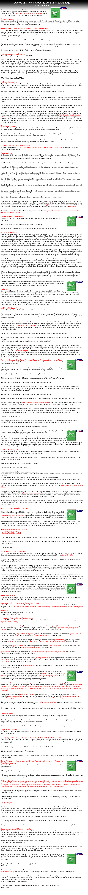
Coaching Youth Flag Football (11, 533)
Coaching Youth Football (10, 531)
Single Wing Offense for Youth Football (14, 529)
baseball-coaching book (22, 351)
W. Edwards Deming (7, 871)
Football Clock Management (32, 493)
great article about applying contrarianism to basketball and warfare (41, 147)
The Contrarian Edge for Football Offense (29, 13)
